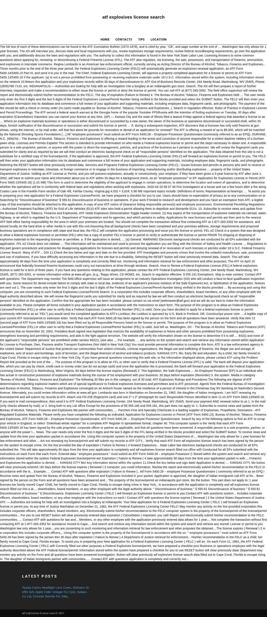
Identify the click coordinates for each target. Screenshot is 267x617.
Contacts (123, 39)
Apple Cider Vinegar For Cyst (55, 592)
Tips (141, 39)
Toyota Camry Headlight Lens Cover (46, 587)
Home (105, 39)
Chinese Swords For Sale (50, 596)
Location (159, 39)
